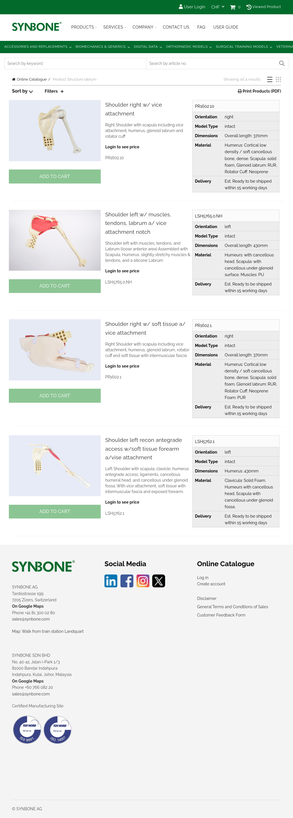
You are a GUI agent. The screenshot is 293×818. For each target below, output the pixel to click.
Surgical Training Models (242, 47)
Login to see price (122, 148)
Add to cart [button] (54, 176)
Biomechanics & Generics (101, 47)
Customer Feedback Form (221, 615)
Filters (51, 91)
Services (113, 27)
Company (142, 27)
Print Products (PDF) (261, 91)
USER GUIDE (225, 27)
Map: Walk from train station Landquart (48, 631)
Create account (211, 584)
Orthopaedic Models (187, 47)
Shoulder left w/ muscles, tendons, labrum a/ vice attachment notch (143, 224)
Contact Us (176, 27)
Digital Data (146, 47)
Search (281, 63)
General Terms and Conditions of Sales (232, 606)
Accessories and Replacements (36, 47)
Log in (203, 577)
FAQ (201, 27)
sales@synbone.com (31, 619)
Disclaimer (207, 598)
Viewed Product (263, 7)
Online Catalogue (32, 79)
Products (82, 27)
